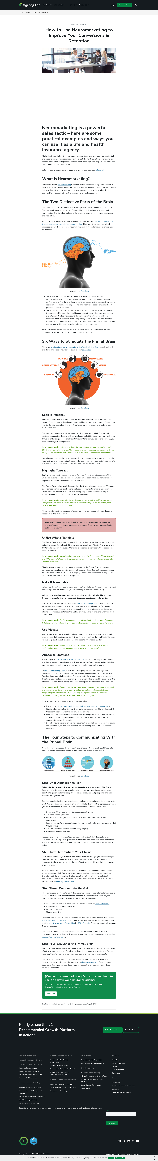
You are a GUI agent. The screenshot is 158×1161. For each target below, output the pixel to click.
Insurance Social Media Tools (29, 1103)
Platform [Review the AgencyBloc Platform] (47, 5)
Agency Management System (30, 1060)
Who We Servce (87, 1055)
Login (112, 5)
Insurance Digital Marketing (30, 1083)
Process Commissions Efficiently (61, 1084)
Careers (115, 1066)
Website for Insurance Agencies (30, 1087)
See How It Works (112, 1030)
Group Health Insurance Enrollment (62, 1069)
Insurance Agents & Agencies (91, 1060)
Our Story (115, 1060)
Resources (84, 5)
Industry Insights (87, 1068)
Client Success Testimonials (91, 1087)
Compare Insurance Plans (59, 1066)
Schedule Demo (123, 5)
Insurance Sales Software (28, 1068)
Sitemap (136, 1154)
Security (128, 1154)
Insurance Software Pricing (90, 1073)
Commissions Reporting (58, 1091)
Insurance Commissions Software (63, 1079)
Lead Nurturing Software (28, 1100)
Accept (111, 1158)
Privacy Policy (108, 1154)
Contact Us (116, 1073)
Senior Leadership (118, 1063)
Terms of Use (119, 1154)
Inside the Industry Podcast (122, 1092)
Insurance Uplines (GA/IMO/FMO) (93, 1063)
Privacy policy (120, 1158)
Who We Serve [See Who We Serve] (60, 5)
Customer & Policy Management (30, 1065)
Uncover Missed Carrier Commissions (63, 1087)
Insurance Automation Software (30, 1075)
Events (73, 5)
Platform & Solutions (27, 1055)
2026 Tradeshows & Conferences (124, 1086)
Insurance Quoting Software (61, 1055)
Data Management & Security (29, 1071)
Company (115, 1055)
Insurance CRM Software (28, 1078)
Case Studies (86, 1091)
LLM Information (118, 1070)
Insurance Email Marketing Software (32, 1096)
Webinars (115, 1089)
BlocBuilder (116, 1083)
